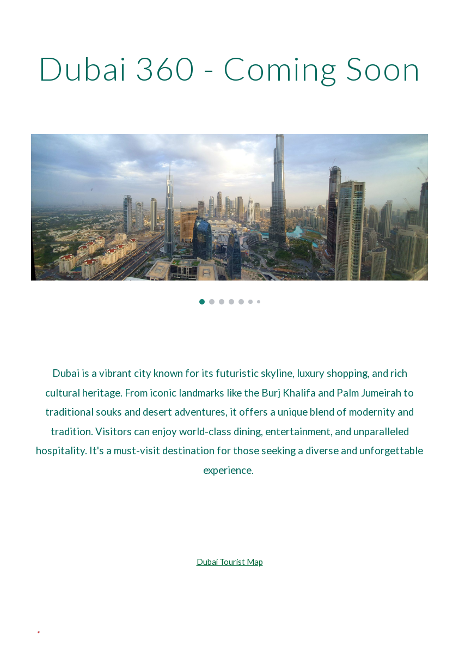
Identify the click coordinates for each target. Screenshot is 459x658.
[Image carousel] (229, 219)
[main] (229, 68)
